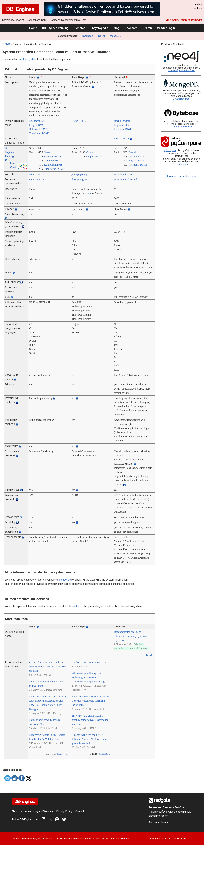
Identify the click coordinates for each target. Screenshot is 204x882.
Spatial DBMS (121, 138)
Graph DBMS (36, 125)
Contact (79, 811)
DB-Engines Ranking (55, 28)
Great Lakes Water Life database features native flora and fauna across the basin (48, 666)
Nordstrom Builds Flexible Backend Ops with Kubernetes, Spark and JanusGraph (90, 700)
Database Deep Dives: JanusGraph (89, 662)
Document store (37, 121)
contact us (65, 579)
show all (148, 655)
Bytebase (87, 35)
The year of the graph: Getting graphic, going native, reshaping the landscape (90, 719)
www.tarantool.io (123, 174)
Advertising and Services (39, 811)
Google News (62, 754)
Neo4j (101, 35)
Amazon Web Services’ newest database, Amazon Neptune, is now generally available (90, 738)
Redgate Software (191, 19)
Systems (79, 28)
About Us (17, 811)
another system (27, 59)
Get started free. (181, 99)
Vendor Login (166, 28)
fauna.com (34, 174)
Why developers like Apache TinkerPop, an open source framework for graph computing (88, 677)
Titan (88, 193)
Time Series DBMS (39, 133)
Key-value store (122, 125)
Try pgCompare (181, 164)
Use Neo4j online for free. (181, 70)
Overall (48, 152)
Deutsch (197, 8)
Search (147, 28)
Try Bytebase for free (181, 126)
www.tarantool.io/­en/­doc (126, 179)
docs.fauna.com (37, 179)
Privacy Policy (64, 811)
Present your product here (181, 176)
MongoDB (115, 35)
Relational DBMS (38, 129)
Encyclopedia (99, 28)
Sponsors (131, 28)
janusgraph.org (79, 174)
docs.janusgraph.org (82, 179)
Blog (116, 28)
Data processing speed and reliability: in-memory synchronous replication (132, 636)
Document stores (52, 156)
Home (33, 28)
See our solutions (159, 822)
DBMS (6, 44)
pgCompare (170, 150)
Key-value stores (137, 160)
